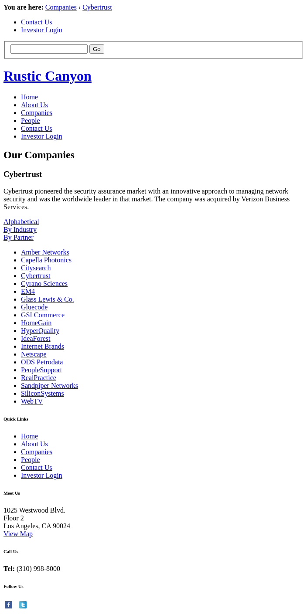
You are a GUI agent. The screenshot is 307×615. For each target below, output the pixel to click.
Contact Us (36, 22)
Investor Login (41, 30)
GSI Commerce (43, 315)
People (30, 120)
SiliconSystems (42, 393)
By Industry (20, 229)
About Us (34, 105)
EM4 (28, 291)
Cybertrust (97, 7)
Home (29, 97)
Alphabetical (21, 221)
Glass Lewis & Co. (47, 299)
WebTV (32, 401)
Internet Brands (42, 346)
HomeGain (36, 322)
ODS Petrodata (42, 362)
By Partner (18, 237)
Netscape (34, 354)
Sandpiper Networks (49, 385)
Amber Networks (45, 252)
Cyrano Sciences (44, 283)
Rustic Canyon (47, 76)
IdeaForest (36, 338)
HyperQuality (40, 330)
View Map (18, 533)
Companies (61, 7)
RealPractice (38, 377)
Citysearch (36, 268)
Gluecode (34, 307)
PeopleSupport (41, 370)
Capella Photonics (46, 260)
